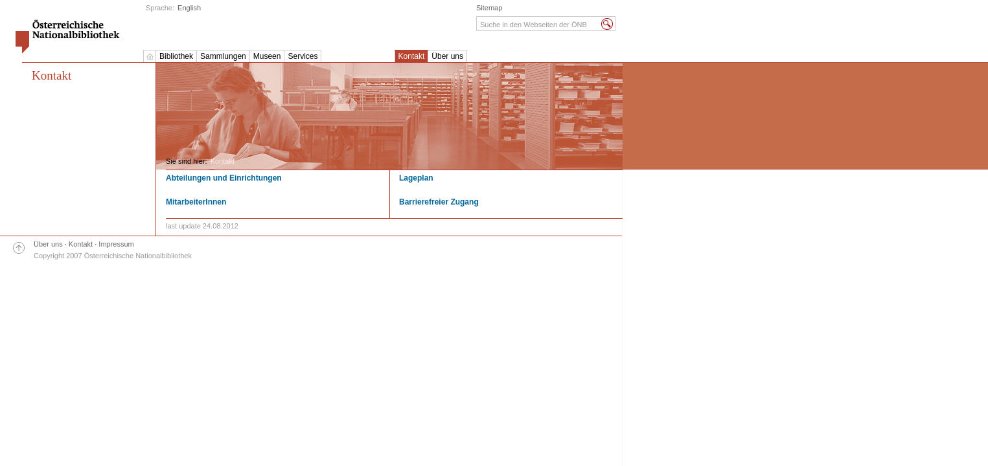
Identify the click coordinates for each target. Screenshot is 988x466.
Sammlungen (223, 56)
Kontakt (411, 56)
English (189, 8)
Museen (267, 56)
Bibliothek (176, 56)
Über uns (447, 56)
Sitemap (489, 8)
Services (302, 56)
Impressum (115, 244)
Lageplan (416, 178)
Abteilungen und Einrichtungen (224, 178)
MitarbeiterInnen (196, 201)
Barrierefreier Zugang (439, 201)
